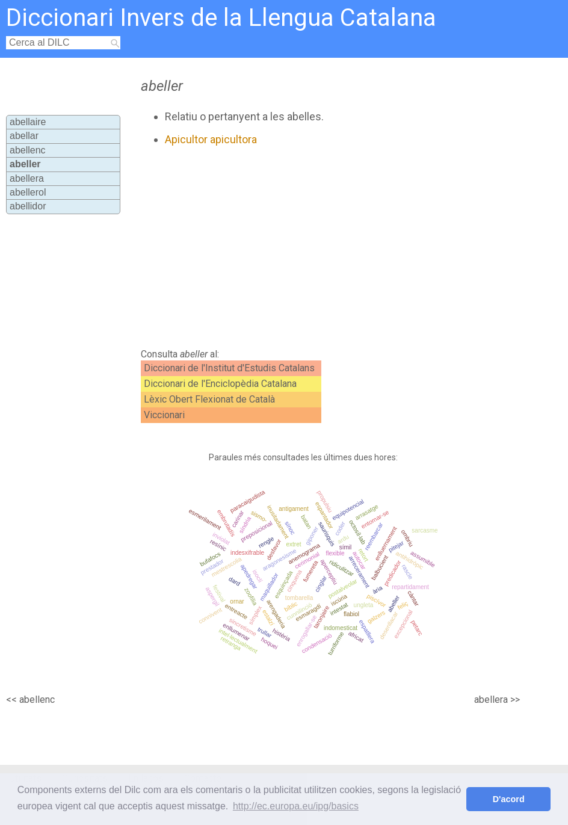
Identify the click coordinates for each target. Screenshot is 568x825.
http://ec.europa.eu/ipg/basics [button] (296, 806)
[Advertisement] (293, 247)
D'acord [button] (509, 799)
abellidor (28, 206)
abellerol (28, 192)
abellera (27, 178)
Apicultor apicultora (211, 139)
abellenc (28, 150)
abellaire (28, 122)
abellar (24, 136)
